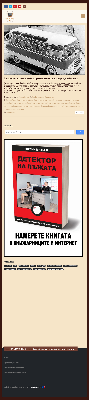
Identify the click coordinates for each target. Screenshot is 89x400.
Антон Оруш (24, 97)
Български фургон (39, 103)
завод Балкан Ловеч (73, 103)
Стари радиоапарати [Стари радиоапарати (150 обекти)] (24, 269)
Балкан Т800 (11, 100)
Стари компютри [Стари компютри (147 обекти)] (10, 269)
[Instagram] (24, 6)
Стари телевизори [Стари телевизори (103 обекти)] (39, 269)
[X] (10, 6)
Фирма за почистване (30, 392)
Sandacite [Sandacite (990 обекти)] (8, 266)
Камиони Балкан (47, 106)
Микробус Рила (61, 106)
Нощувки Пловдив (47, 392)
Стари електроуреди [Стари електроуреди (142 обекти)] (70, 266)
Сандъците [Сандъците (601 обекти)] (41, 266)
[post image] (44, 50)
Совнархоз (72, 106)
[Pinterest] (15, 6)
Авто (42, 97)
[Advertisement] (21, 308)
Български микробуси (22, 103)
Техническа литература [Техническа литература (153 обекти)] (55, 269)
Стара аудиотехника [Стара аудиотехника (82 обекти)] (54, 266)
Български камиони (61, 100)
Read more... (79, 112)
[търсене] (38, 132)
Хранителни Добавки (12, 392)
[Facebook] (6, 6)
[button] (83, 16)
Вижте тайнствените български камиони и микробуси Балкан (41, 78)
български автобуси (25, 100)
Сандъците (49, 97)
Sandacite (36, 97)
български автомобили (43, 100)
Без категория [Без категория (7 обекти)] (23, 266)
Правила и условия (11, 363)
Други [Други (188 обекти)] (33, 266)
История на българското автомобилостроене (22, 106)
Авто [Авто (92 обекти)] (15, 266)
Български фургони (56, 103)
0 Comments (10, 112)
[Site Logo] (10, 16)
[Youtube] (19, 6)
